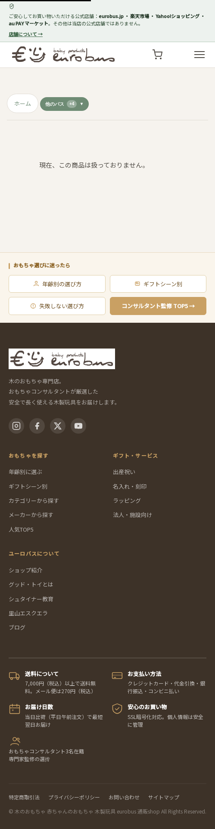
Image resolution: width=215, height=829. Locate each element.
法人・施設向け (132, 515)
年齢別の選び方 (57, 284)
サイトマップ (163, 797)
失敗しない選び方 (57, 306)
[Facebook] (37, 426)
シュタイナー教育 (31, 599)
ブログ (17, 627)
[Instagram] (16, 426)
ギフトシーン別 (158, 284)
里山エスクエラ (28, 613)
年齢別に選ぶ (25, 472)
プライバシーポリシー (74, 797)
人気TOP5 (21, 529)
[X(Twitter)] (57, 426)
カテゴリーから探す (34, 500)
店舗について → (26, 34)
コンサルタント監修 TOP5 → (158, 306)
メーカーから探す (31, 515)
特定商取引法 (24, 797)
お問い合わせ (124, 797)
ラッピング (127, 500)
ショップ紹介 (25, 570)
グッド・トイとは (31, 584)
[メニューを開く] (199, 54)
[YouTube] (78, 426)
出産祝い (124, 472)
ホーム (22, 103)
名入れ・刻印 (129, 486)
